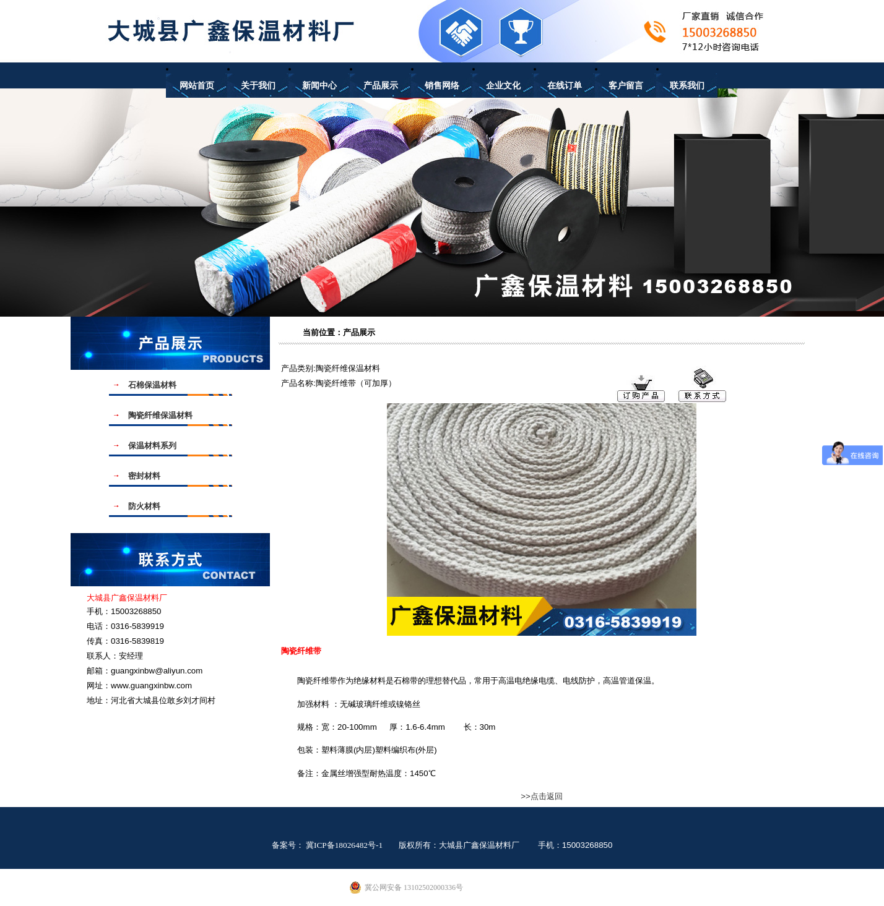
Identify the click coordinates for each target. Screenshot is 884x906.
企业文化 (503, 85)
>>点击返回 (542, 796)
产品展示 (380, 85)
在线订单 (564, 85)
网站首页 (197, 85)
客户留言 (626, 85)
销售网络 (442, 85)
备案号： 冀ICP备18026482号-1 (327, 845)
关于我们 (258, 85)
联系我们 (687, 85)
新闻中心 (319, 85)
